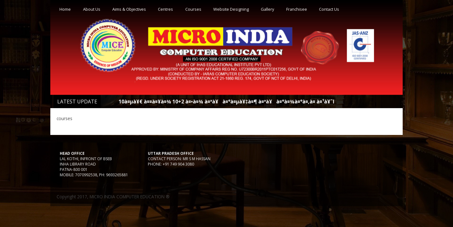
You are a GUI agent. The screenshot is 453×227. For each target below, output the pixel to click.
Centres (165, 9)
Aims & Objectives (129, 9)
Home (65, 9)
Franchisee (296, 9)
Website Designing (231, 9)
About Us (91, 9)
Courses (193, 9)
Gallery (267, 9)
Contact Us (329, 9)
